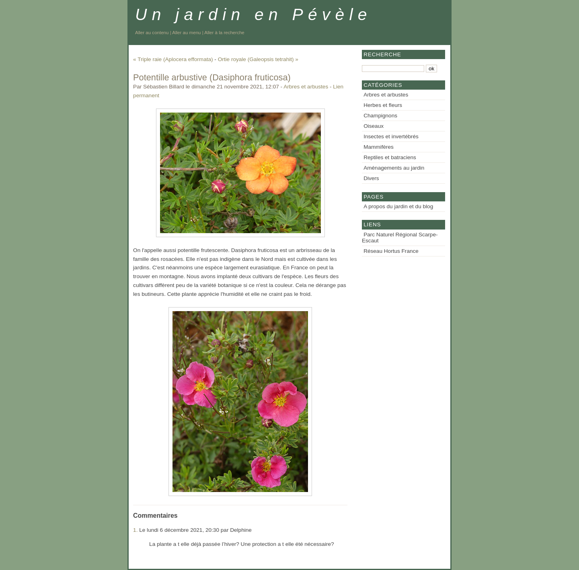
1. (135, 530)
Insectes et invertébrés (391, 136)
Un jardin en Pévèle (253, 14)
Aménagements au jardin (393, 168)
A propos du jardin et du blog (398, 206)
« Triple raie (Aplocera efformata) (173, 59)
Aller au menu (186, 32)
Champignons (380, 116)
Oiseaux (373, 126)
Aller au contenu (151, 32)
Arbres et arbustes (305, 87)
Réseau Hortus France (391, 251)
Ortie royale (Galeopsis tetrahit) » (258, 59)
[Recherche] (393, 68)
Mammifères (378, 147)
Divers (371, 178)
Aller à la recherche (224, 32)
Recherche (382, 54)
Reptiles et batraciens (389, 157)
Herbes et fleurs (382, 105)
